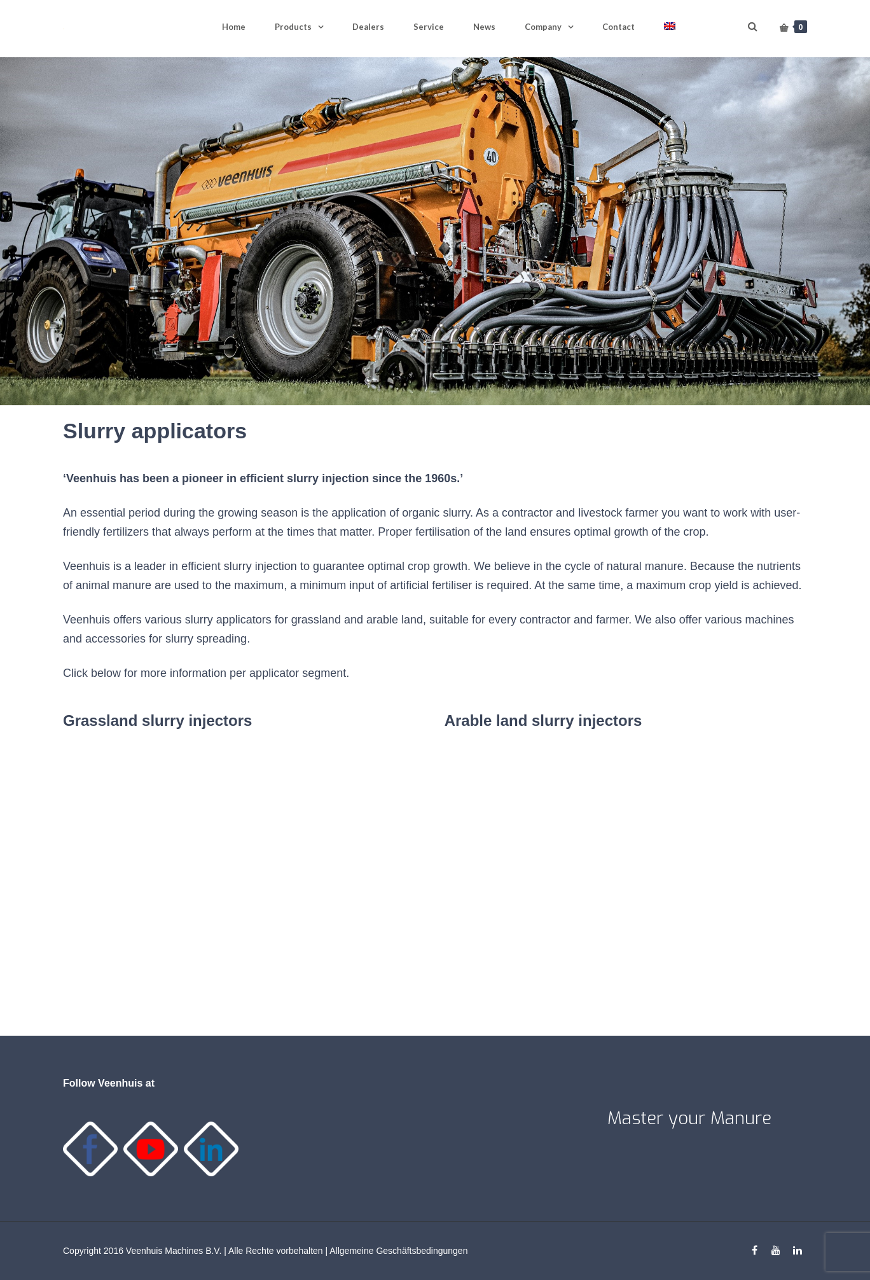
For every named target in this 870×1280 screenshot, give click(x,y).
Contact (618, 27)
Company (543, 27)
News (484, 27)
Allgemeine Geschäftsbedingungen (398, 1251)
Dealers (368, 27)
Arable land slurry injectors (543, 720)
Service (428, 27)
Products (293, 27)
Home (233, 27)
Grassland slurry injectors (157, 720)
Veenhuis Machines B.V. (173, 1251)
